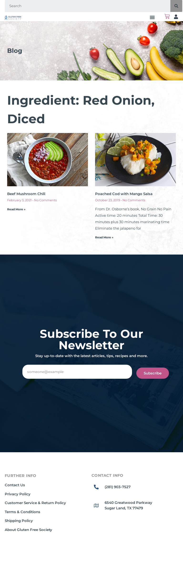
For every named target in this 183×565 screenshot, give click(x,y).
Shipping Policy (19, 520)
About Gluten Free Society (28, 529)
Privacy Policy (17, 494)
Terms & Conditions (22, 512)
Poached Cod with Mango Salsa (123, 194)
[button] (152, 17)
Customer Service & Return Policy (35, 503)
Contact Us (15, 485)
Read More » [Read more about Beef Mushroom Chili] (16, 209)
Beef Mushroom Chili (26, 194)
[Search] (176, 6)
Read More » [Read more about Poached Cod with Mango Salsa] (104, 237)
